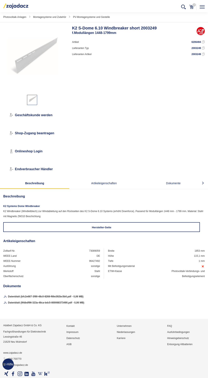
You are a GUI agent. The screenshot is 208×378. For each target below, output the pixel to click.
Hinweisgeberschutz (178, 338)
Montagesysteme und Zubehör (49, 17)
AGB (69, 344)
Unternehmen (124, 326)
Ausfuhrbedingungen (178, 332)
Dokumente (173, 183)
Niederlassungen (126, 332)
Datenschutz (73, 338)
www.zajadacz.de (12, 352)
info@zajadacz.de (15, 365)
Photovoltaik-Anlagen (14, 17)
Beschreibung (34, 183)
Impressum (72, 332)
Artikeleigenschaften (104, 183)
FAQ (169, 326)
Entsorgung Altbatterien (180, 344)
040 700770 (12, 359)
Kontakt (70, 326)
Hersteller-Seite (101, 227)
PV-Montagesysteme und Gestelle (91, 17)
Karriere (121, 338)
